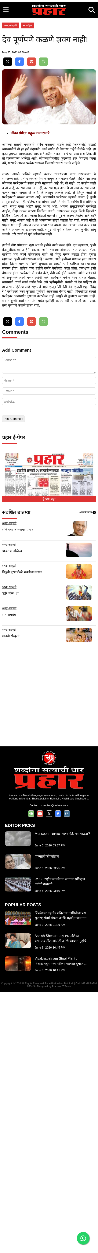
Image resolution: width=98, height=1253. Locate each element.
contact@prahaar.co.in (55, 1066)
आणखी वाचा (87, 773)
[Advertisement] (49, 48)
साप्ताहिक (27, 122)
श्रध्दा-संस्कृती (10, 122)
